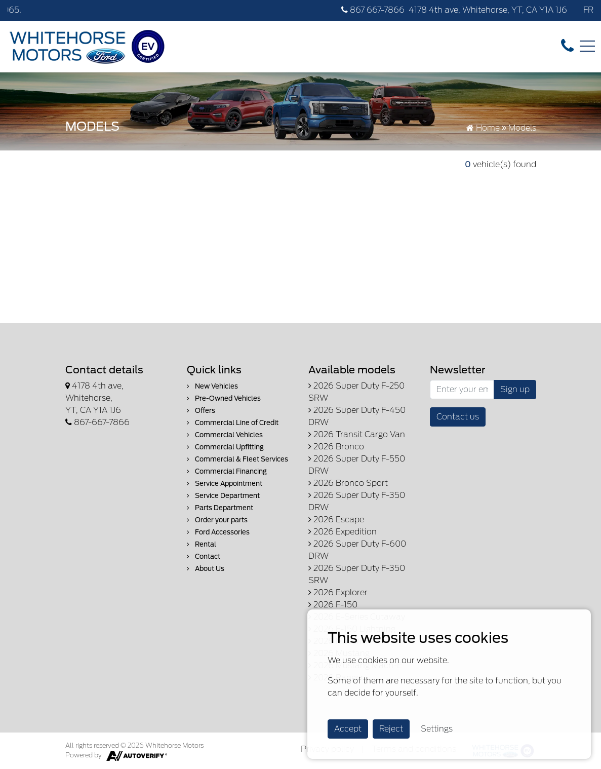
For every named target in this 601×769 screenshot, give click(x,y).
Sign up (515, 389)
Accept (348, 729)
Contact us (457, 416)
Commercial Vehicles (225, 435)
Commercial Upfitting (225, 447)
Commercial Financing (227, 471)
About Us (205, 568)
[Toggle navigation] (587, 46)
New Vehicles (212, 386)
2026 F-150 (332, 604)
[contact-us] (567, 46)
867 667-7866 (373, 10)
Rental (201, 544)
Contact (203, 556)
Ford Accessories (218, 532)
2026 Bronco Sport (348, 483)
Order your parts (217, 520)
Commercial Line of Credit (232, 423)
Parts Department (220, 508)
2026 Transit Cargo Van (356, 434)
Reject (391, 729)
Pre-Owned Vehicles (224, 398)
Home (483, 128)
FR (588, 10)
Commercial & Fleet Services (237, 459)
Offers (201, 410)
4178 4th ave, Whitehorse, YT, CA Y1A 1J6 (488, 10)
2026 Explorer (338, 592)
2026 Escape (336, 519)
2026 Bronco (336, 446)
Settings (437, 729)
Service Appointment (224, 483)
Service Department (223, 495)
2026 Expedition (342, 531)
